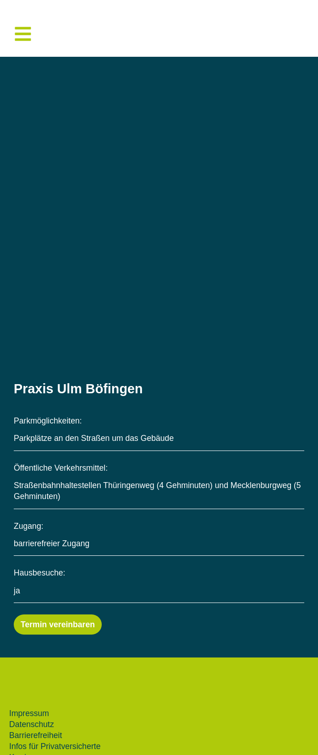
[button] (23, 34)
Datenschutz (31, 724)
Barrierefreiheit (35, 735)
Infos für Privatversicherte (54, 746)
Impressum (29, 713)
